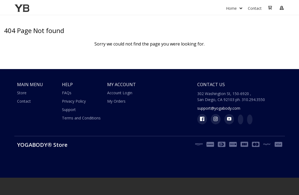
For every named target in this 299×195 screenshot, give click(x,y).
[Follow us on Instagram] (215, 119)
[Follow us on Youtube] (229, 119)
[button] (270, 8)
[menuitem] (234, 8)
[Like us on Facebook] (202, 119)
